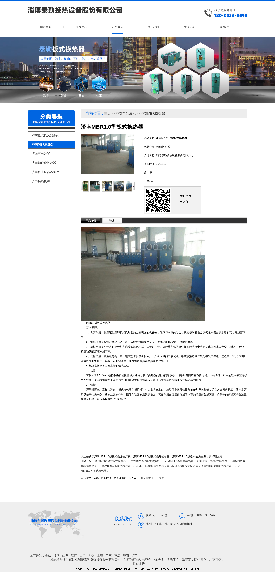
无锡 (91, 555)
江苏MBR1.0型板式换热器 (177, 461)
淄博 (56, 555)
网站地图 (139, 563)
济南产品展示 (125, 113)
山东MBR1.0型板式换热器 (144, 461)
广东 (108, 555)
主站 (48, 555)
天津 (82, 555)
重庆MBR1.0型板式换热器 (182, 465)
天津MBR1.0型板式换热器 (211, 461)
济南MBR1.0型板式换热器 (216, 465)
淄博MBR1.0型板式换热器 (110, 461)
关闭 (161, 477)
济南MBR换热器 (152, 113)
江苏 (74, 555)
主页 (107, 113)
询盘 (112, 220)
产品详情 (90, 220)
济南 (126, 555)
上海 (100, 555)
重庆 (117, 555)
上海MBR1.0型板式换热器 (115, 465)
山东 (65, 555)
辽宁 (134, 555)
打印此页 (146, 477)
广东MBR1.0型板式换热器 (148, 465)
